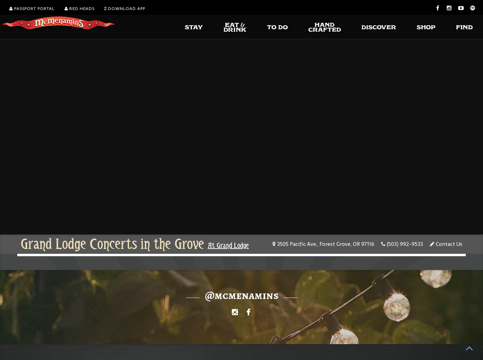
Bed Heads (80, 8)
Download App (125, 8)
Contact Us (446, 244)
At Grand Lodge (228, 245)
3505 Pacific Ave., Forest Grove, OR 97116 (323, 244)
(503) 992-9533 (402, 244)
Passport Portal (32, 8)
